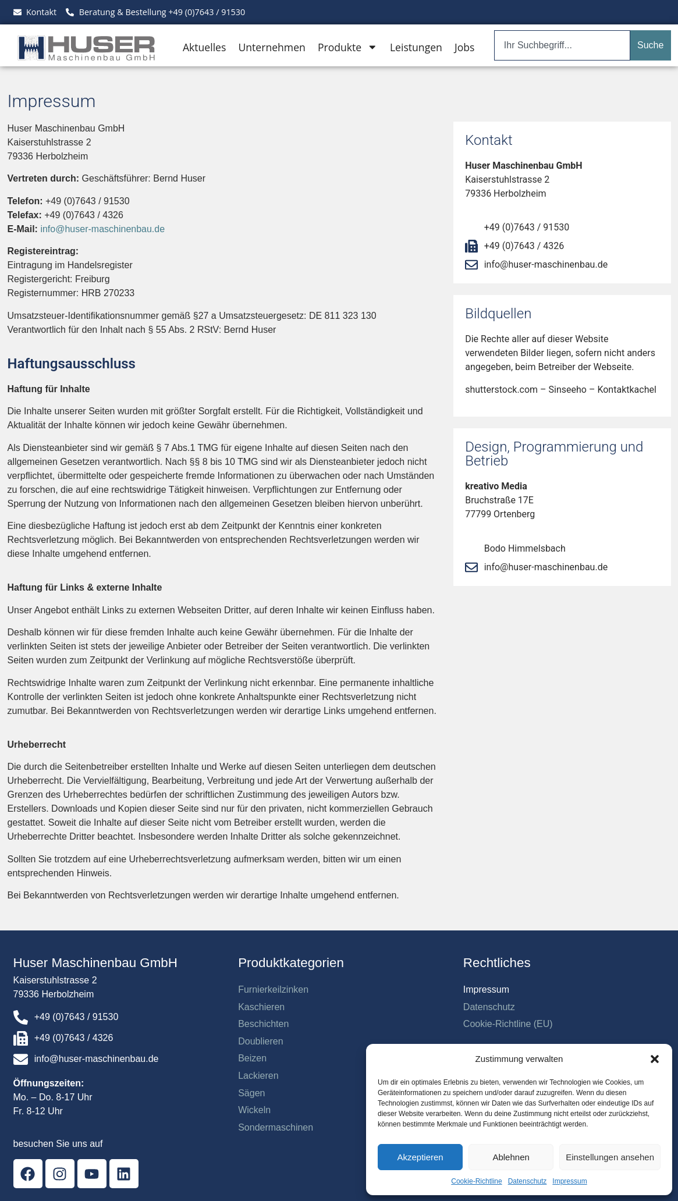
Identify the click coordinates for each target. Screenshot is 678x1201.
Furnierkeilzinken (273, 989)
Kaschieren (261, 1007)
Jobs (464, 47)
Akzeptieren (420, 1157)
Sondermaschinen (275, 1127)
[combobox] (562, 45)
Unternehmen (271, 47)
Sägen (251, 1093)
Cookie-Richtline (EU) (508, 1024)
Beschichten (263, 1024)
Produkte (348, 47)
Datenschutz (527, 1181)
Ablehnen (510, 1157)
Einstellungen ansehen (610, 1157)
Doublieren (260, 1041)
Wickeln (254, 1110)
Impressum (569, 1181)
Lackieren (258, 1076)
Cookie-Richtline (476, 1181)
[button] (655, 1059)
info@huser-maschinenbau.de (102, 229)
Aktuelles (204, 47)
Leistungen (416, 47)
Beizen (252, 1058)
